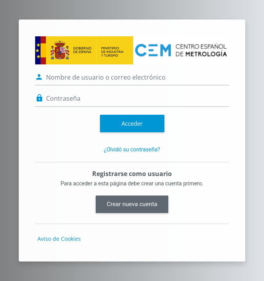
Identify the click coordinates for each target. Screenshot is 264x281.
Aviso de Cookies (59, 238)
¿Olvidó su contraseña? (132, 149)
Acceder (132, 123)
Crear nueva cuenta (132, 204)
